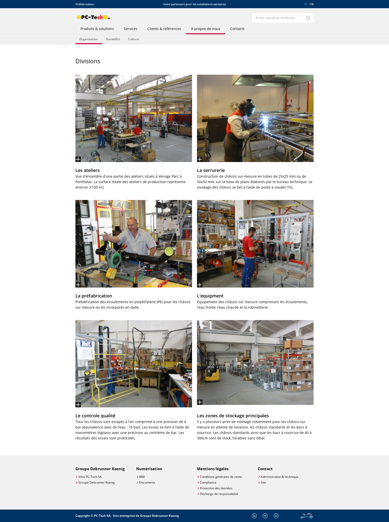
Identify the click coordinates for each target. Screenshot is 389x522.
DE (305, 4)
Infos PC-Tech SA (90, 477)
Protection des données (216, 488)
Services (130, 29)
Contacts (237, 29)
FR (312, 4)
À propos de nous (205, 29)
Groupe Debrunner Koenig (96, 482)
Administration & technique (279, 477)
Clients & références (164, 29)
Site (263, 482)
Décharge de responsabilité (219, 494)
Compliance (208, 482)
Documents (147, 482)
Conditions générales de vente (221, 477)
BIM (142, 477)
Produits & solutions (97, 29)
